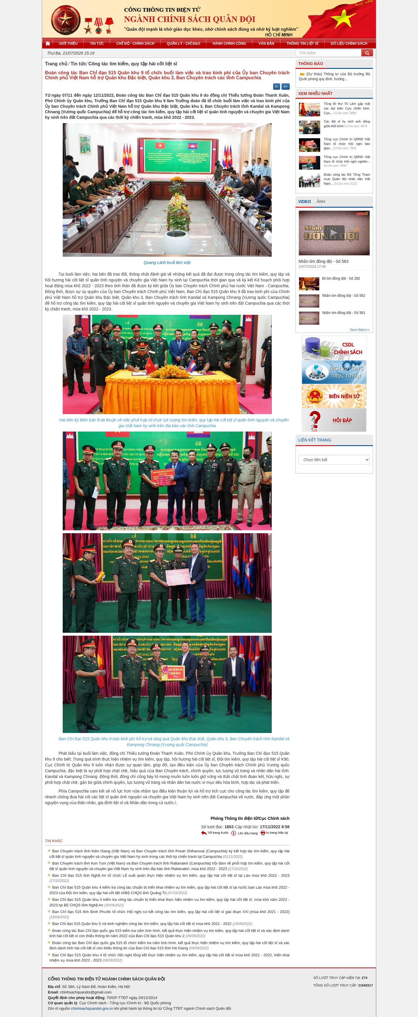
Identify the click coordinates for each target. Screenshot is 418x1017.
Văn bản (266, 44)
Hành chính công (229, 44)
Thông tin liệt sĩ (302, 44)
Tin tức (97, 44)
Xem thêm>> (360, 330)
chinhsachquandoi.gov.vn (92, 1008)
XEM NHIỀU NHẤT (315, 93)
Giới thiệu (68, 44)
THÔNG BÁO (310, 63)
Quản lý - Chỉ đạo (183, 44)
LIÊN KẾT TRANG (314, 440)
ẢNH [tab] (321, 201)
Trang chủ (56, 63)
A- (276, 87)
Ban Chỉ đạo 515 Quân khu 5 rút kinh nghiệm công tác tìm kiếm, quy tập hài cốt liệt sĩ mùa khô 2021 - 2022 (152, 923)
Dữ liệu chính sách (349, 44)
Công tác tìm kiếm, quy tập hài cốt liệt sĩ (133, 63)
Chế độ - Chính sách (135, 44)
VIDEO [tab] (304, 201)
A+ (285, 87)
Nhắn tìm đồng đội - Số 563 (324, 261)
